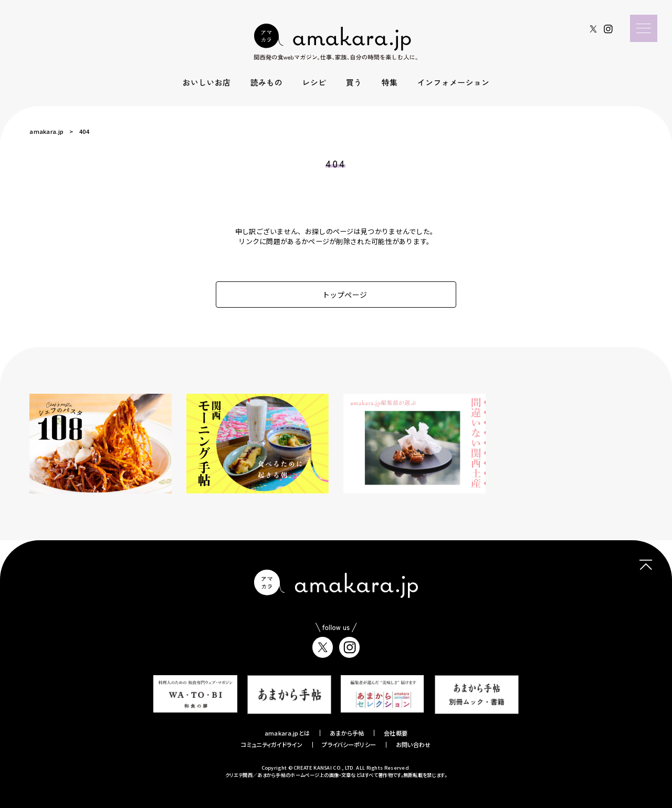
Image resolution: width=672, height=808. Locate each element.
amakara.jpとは (287, 733)
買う (354, 82)
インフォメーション (453, 82)
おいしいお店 (207, 82)
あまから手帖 (347, 733)
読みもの (266, 82)
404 (84, 131)
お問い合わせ (413, 744)
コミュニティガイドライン (271, 744)
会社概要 (395, 733)
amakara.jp (46, 131)
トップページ (336, 294)
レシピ (314, 82)
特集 (390, 82)
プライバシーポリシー (349, 744)
